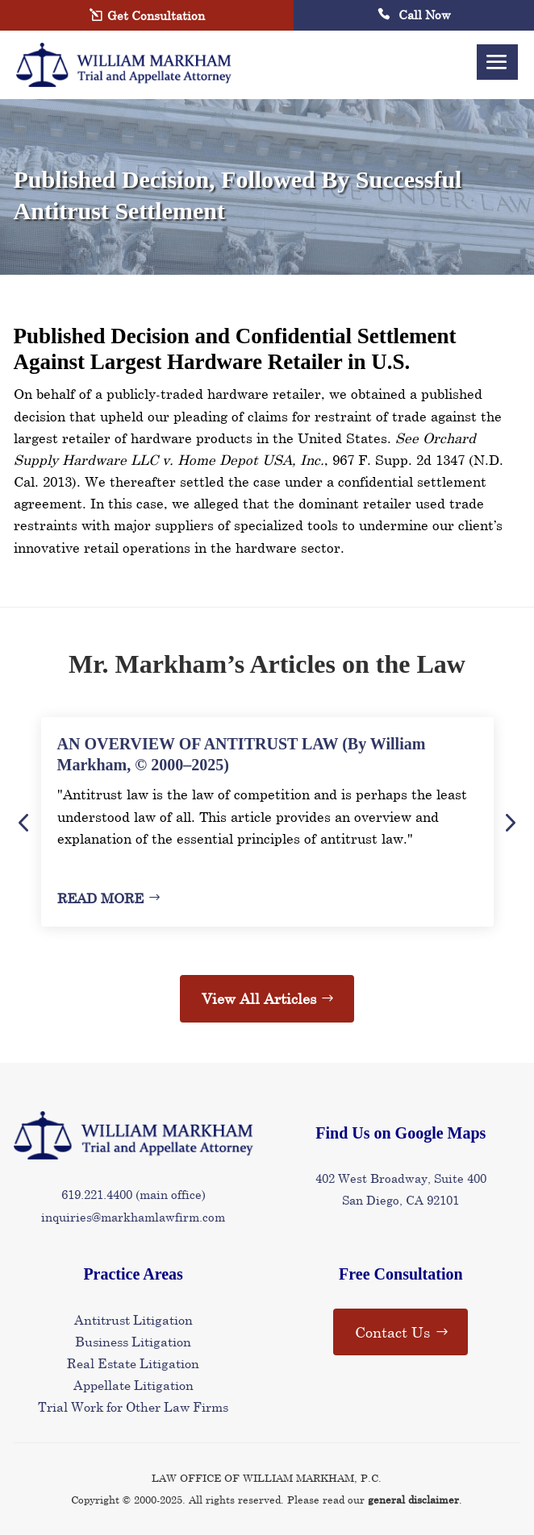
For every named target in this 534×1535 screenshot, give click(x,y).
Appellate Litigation (133, 1384)
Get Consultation (156, 15)
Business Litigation (133, 1341)
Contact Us (392, 1332)
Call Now (414, 14)
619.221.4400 (96, 1194)
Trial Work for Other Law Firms (133, 1406)
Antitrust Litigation (133, 1319)
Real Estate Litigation (133, 1363)
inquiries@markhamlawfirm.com (133, 1216)
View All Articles (259, 998)
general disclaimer (413, 1499)
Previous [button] (23, 822)
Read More (100, 898)
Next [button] (509, 822)
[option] (267, 822)
